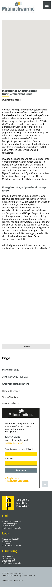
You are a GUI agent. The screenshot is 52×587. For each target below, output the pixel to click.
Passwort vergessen (18, 481)
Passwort (9, 458)
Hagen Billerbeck (11, 390)
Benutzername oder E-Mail (19, 449)
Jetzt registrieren (14, 442)
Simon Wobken (10, 397)
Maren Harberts (10, 403)
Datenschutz (7, 580)
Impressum (18, 580)
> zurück (26, 346)
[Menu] (47, 5)
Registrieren (13, 478)
